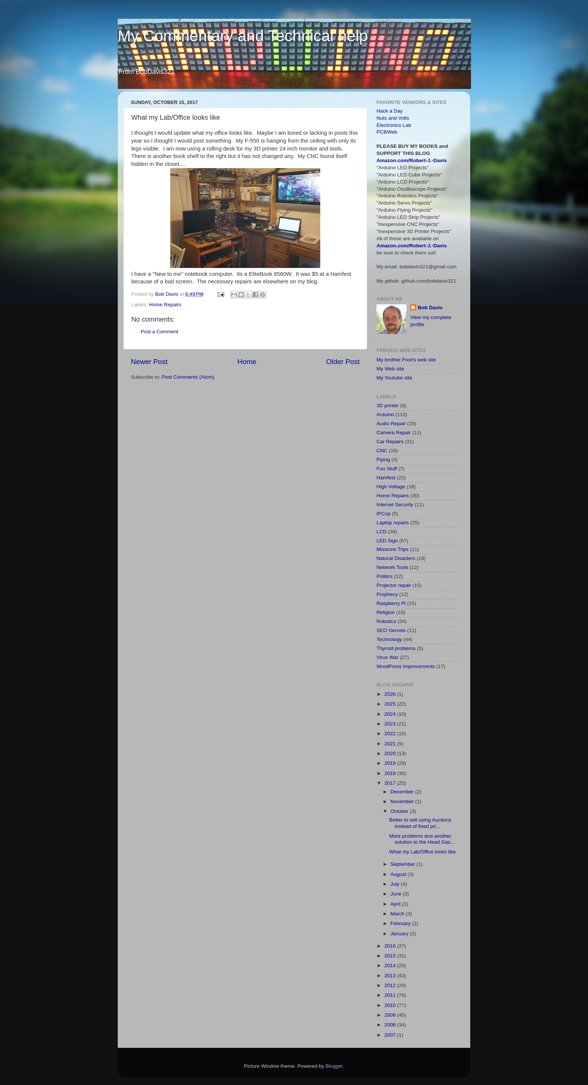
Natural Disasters (396, 558)
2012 (390, 985)
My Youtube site (394, 378)
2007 (390, 1035)
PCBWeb (386, 132)
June (396, 894)
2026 (390, 694)
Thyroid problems (396, 648)
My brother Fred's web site (406, 360)
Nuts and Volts (392, 118)
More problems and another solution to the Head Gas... (422, 839)
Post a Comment (159, 331)
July (395, 884)
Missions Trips (392, 549)
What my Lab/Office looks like (422, 852)
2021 (390, 743)
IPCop (383, 513)
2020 (390, 753)
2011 (390, 995)
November (402, 801)
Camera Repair (393, 432)
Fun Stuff (386, 468)
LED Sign (387, 540)
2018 (390, 773)
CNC (381, 450)
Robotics (386, 621)
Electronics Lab (393, 125)
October (400, 811)
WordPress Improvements (405, 666)
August (399, 874)
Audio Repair (391, 423)
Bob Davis (430, 307)
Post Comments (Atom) (188, 377)
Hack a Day (389, 111)
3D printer (387, 405)
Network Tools (392, 567)
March (398, 913)
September (403, 864)
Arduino (385, 414)
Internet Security (394, 504)
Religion (385, 612)
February (401, 923)
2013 (390, 975)
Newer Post (149, 362)
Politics (384, 576)
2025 (390, 704)
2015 (390, 956)
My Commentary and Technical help (243, 36)
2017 (390, 783)
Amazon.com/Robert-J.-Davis (411, 160)
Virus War (387, 657)
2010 (390, 1005)
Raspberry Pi (391, 603)
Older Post (343, 362)
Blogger (334, 1066)
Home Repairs (165, 304)
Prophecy (387, 594)
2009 (390, 1015)
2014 (390, 965)
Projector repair (393, 585)
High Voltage (390, 486)
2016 (390, 946)
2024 (390, 714)
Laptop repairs (392, 522)
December (402, 792)
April (396, 904)
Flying (383, 459)
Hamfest (385, 477)
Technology (389, 639)
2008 (390, 1025)
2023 (390, 724)
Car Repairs (390, 441)
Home (246, 362)
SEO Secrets (391, 630)
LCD (381, 531)
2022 (390, 733)
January (400, 933)
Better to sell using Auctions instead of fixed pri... (420, 823)
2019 (390, 763)
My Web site (390, 369)
